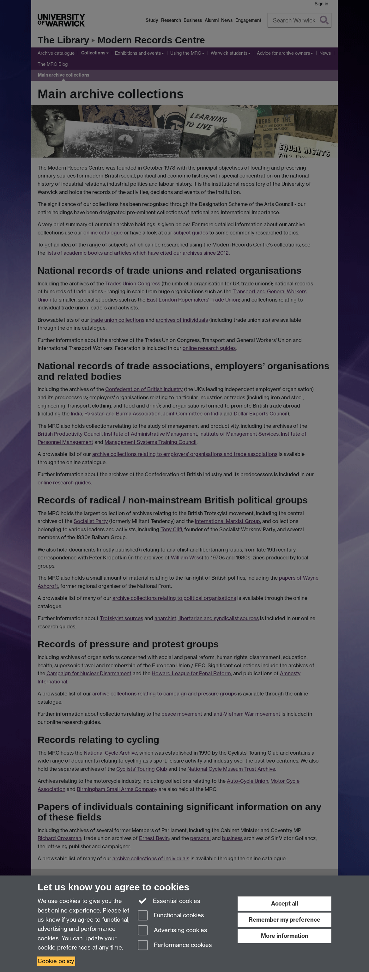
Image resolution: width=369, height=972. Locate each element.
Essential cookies (169, 900)
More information (284, 935)
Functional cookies (171, 916)
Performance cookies (175, 945)
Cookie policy (56, 961)
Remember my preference (284, 919)
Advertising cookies (172, 931)
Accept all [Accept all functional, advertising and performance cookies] (284, 903)
